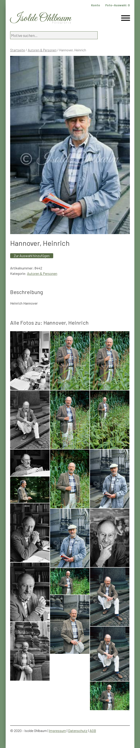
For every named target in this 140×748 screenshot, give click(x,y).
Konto (95, 5)
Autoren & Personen (42, 50)
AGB (93, 730)
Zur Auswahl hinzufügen (32, 255)
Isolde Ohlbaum (40, 18)
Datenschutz (77, 730)
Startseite (17, 50)
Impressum (57, 730)
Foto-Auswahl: (117, 5)
